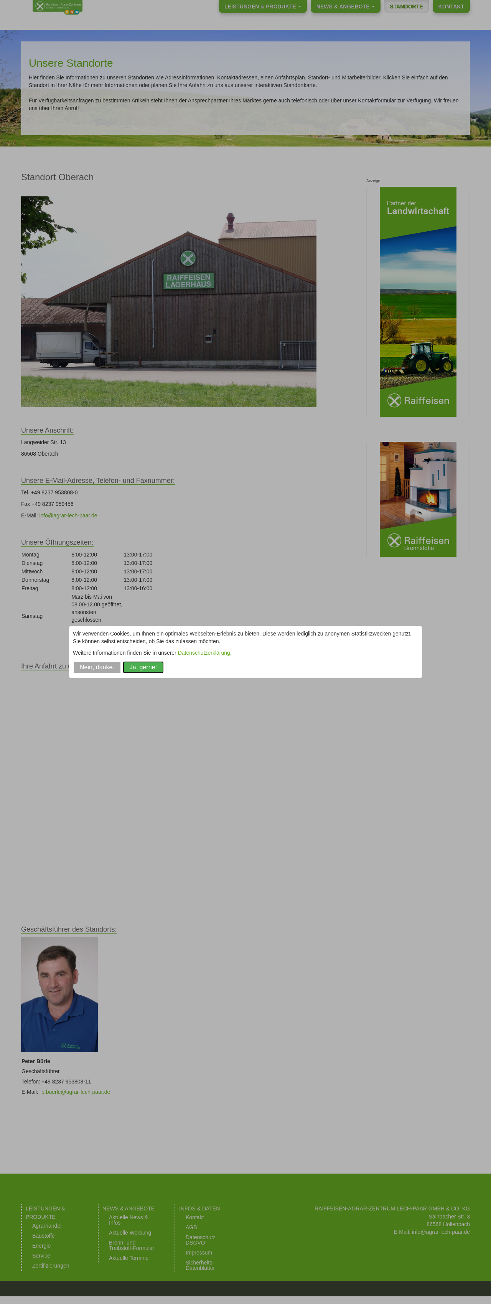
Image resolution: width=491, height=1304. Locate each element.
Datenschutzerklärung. (205, 653)
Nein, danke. (97, 667)
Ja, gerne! (143, 667)
